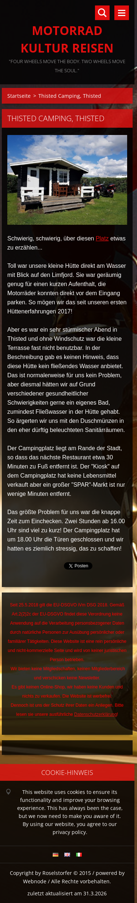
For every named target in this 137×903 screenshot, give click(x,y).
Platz (102, 238)
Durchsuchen (102, 12)
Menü (121, 12)
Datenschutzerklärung (95, 714)
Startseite (19, 95)
